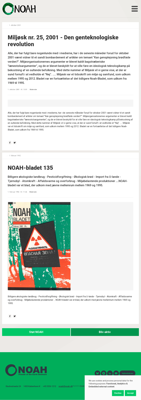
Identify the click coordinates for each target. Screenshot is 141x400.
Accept (130, 393)
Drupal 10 (83, 386)
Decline (117, 393)
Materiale (33, 89)
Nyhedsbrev (127, 373)
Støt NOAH (36, 332)
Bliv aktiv (105, 332)
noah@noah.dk (66, 386)
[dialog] (113, 387)
